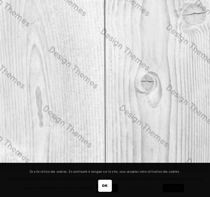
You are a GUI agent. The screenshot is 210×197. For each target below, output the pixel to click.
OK (105, 186)
